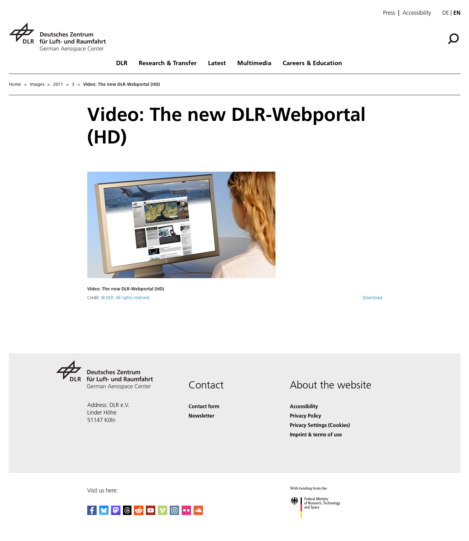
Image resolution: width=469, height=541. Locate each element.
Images (37, 84)
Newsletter (201, 415)
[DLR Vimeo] (162, 513)
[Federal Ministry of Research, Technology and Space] (320, 523)
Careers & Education (312, 63)
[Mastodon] (115, 513)
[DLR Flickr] (186, 513)
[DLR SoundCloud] (198, 513)
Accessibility (416, 12)
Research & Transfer (168, 63)
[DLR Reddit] (138, 513)
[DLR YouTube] (150, 513)
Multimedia (254, 63)
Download (372, 297)
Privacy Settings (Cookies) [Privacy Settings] (320, 425)
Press (389, 12)
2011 (58, 84)
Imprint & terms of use (316, 434)
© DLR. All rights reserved (125, 297)
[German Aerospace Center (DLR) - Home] (60, 37)
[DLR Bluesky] (104, 513)
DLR (121, 63)
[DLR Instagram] (174, 513)
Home (15, 84)
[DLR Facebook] (92, 513)
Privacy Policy (305, 415)
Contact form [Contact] (204, 406)
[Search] (453, 38)
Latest (217, 63)
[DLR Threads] (127, 513)
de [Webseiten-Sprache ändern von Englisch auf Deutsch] (445, 12)
